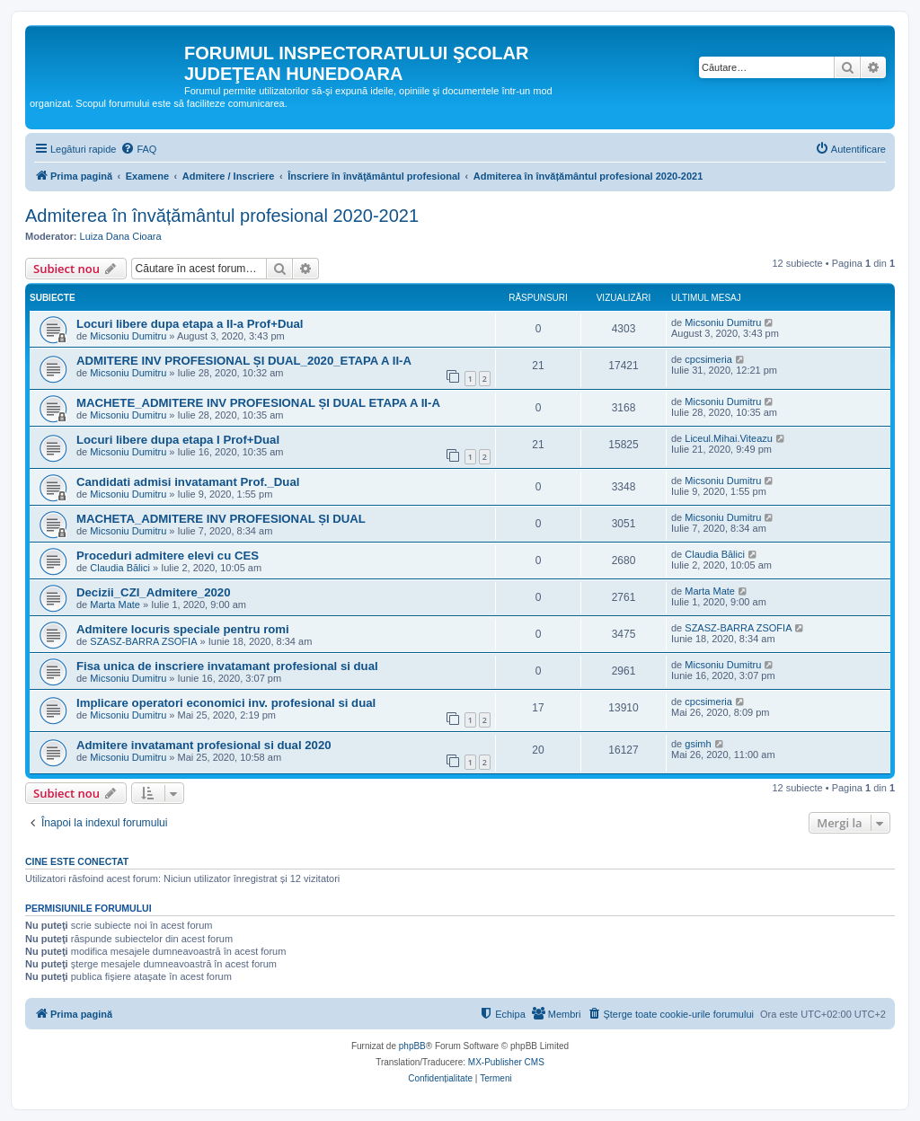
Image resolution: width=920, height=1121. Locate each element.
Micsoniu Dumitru (128, 336)
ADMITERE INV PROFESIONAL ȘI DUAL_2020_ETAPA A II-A (243, 360)
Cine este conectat (76, 861)
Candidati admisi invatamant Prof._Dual (187, 482)
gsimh (698, 743)
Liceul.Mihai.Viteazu (729, 438)
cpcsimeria (708, 359)
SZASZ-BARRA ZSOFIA (143, 641)
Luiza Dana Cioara (121, 236)
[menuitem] (138, 149)
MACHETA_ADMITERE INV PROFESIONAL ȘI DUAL (221, 518)
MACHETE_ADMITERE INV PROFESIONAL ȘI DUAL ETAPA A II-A (258, 403)
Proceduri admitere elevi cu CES (167, 555)
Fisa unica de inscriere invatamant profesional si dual (227, 666)
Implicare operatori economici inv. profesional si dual (226, 703)
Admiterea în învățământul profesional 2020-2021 (222, 215)
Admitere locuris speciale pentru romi (182, 629)
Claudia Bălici (120, 567)
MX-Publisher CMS (506, 1062)
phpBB (412, 1046)
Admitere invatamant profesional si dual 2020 (204, 745)
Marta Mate (115, 604)
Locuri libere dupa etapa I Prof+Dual (177, 439)
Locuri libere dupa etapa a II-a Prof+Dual (189, 324)
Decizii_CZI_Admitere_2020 (153, 592)
